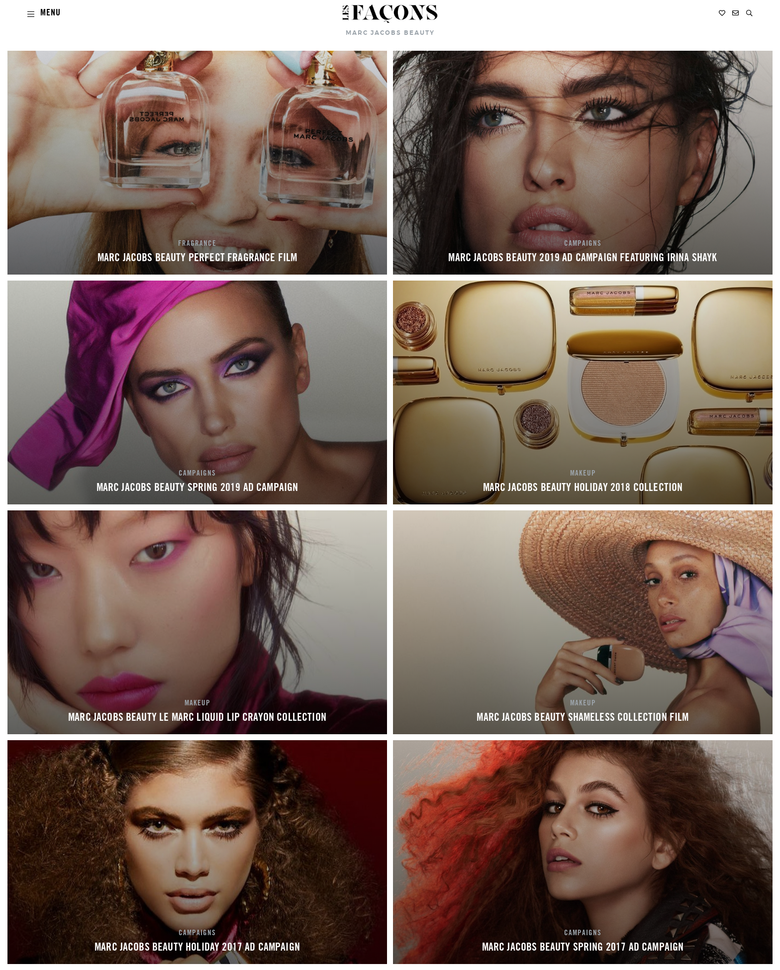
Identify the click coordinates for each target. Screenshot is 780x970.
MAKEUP (583, 474)
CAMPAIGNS (582, 244)
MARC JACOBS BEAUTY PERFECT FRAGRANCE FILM (197, 258)
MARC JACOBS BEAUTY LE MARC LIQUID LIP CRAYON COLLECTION (197, 718)
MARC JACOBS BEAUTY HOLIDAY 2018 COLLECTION (583, 488)
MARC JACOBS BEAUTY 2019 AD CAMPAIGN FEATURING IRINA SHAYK (582, 258)
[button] (749, 13)
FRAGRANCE (197, 244)
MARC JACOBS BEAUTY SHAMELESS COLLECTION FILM (582, 718)
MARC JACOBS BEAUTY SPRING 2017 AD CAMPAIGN (583, 948)
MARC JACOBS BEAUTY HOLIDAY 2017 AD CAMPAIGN (197, 948)
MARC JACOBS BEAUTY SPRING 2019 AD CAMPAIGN (197, 488)
